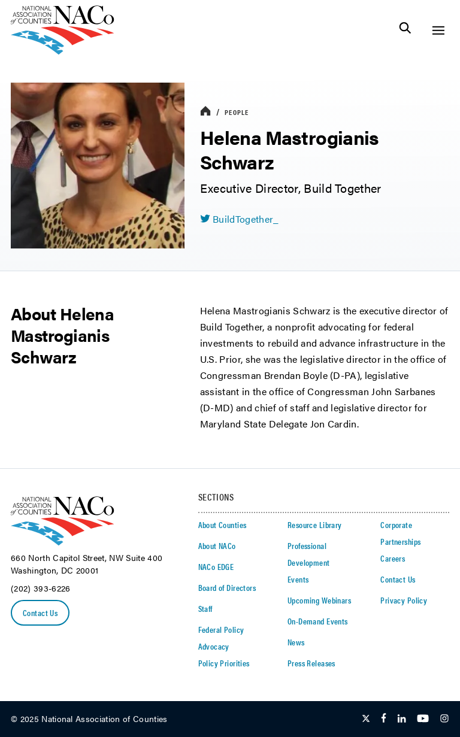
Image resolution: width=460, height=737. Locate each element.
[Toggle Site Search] (405, 30)
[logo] (62, 51)
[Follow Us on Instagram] (444, 719)
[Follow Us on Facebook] (383, 719)
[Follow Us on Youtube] (423, 719)
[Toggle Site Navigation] (438, 30)
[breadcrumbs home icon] (205, 112)
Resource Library (315, 524)
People (237, 112)
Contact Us (40, 612)
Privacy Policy (403, 600)
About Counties (222, 524)
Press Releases (311, 663)
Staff (205, 608)
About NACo (217, 545)
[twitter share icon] (239, 219)
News (296, 642)
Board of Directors (227, 587)
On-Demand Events (318, 621)
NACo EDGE (216, 566)
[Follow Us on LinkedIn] (401, 719)
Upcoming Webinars (319, 600)
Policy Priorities (224, 663)
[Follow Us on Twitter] (366, 719)
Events (298, 579)
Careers (392, 558)
